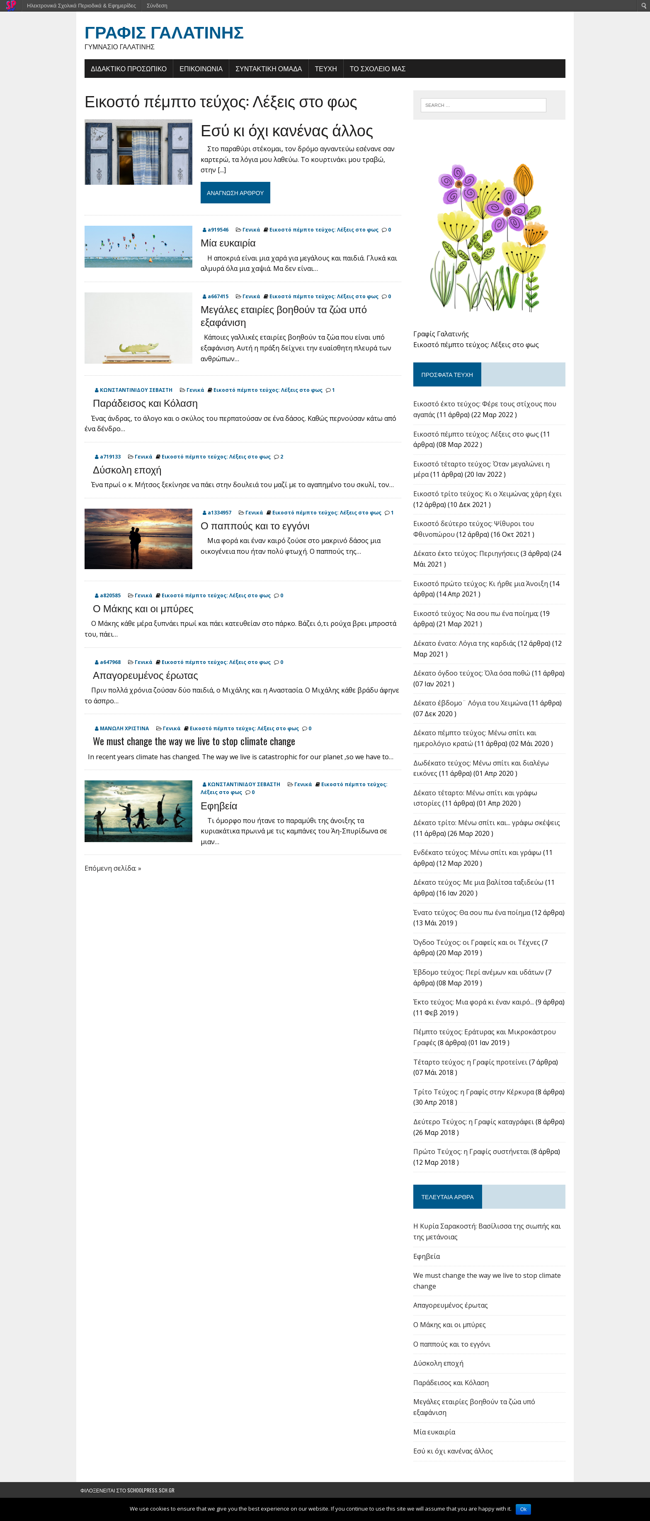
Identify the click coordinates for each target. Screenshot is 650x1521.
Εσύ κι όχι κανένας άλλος (282, 129)
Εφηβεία (214, 804)
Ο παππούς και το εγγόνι (250, 525)
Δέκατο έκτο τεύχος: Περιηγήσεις (467, 557)
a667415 (214, 296)
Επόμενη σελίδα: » (108, 867)
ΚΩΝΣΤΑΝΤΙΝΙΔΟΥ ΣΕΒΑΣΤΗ (132, 390)
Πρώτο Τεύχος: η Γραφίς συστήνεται (473, 1155)
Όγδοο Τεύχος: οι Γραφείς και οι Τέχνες (478, 946)
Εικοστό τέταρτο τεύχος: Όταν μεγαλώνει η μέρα (491, 467)
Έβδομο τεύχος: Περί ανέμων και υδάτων (480, 976)
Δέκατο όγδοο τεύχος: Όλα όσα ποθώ (473, 677)
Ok (523, 1509)
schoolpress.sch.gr (151, 1493)
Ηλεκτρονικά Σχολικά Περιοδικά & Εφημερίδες (81, 5)
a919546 (214, 230)
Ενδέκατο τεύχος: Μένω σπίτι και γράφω (479, 856)
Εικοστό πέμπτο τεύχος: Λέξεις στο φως (216, 100)
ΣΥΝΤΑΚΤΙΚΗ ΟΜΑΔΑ (264, 68)
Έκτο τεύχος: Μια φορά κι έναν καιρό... (475, 1006)
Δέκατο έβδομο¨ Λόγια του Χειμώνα (472, 707)
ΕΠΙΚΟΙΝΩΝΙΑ (196, 68)
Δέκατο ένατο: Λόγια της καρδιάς (466, 647)
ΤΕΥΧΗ (321, 68)
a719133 (106, 457)
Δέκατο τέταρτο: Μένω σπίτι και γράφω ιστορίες (491, 796)
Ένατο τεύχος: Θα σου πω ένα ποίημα (473, 916)
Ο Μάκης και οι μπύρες (139, 608)
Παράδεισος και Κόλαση (141, 402)
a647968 (106, 662)
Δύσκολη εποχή (123, 469)
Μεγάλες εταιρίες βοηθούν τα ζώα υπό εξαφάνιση (279, 315)
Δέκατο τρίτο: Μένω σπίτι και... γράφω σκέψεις (488, 826)
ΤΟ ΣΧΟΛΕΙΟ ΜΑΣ (374, 68)
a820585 (106, 595)
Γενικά (247, 230)
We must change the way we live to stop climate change (190, 741)
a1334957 (215, 512)
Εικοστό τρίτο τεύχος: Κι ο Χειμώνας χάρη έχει (489, 497)
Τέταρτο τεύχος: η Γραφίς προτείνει (472, 1065)
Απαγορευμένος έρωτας (141, 674)
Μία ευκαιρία (224, 242)
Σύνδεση (157, 5)
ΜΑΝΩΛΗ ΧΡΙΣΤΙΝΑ (120, 728)
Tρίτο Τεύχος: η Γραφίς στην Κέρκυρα (475, 1095)
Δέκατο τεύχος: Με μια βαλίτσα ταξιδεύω (480, 886)
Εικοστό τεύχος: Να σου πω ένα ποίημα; (477, 617)
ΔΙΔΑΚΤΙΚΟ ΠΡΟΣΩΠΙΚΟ (124, 68)
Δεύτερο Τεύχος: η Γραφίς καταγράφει (475, 1125)
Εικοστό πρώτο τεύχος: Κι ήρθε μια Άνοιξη (482, 587)
